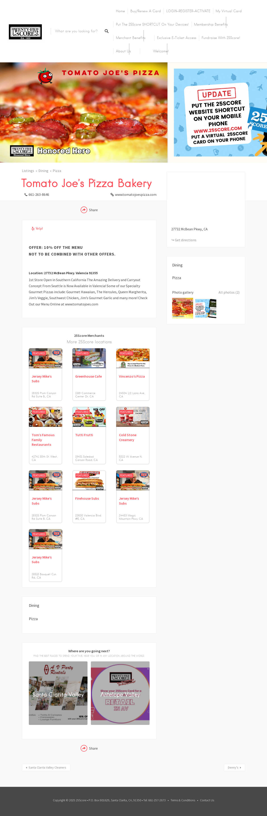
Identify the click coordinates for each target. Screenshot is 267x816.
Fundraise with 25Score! (221, 38)
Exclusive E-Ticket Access (176, 38)
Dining (43, 170)
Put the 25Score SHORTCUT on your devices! (152, 24)
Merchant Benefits (130, 38)
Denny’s (233, 767)
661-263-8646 (39, 194)
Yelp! (39, 228)
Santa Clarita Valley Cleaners (47, 767)
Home (120, 11)
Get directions (185, 240)
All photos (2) (229, 292)
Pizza (57, 170)
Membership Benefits (211, 24)
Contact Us (207, 800)
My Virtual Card (229, 11)
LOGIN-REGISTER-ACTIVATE (188, 11)
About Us (123, 51)
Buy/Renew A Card (145, 11)
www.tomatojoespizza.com (135, 194)
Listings (28, 170)
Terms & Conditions (183, 800)
